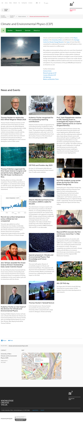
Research (19, 30)
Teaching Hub (24, 2)
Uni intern (30, 2)
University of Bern (57, 40)
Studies (10, 30)
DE (39, 2)
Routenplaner (38, 361)
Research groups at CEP (49, 73)
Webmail (15, 2)
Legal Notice (35, 410)
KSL (19, 2)
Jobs (2, 2)
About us (37, 30)
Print (11, 340)
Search (47, 3)
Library (6, 2)
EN (36, 2)
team (68, 42)
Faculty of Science (12, 16)
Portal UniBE (6, 10)
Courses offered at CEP (49, 75)
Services (27, 30)
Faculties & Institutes (3, 16)
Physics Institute (22, 16)
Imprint (42, 410)
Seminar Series (47, 71)
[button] (41, 364)
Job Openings (47, 77)
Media (10, 2)
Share (4, 340)
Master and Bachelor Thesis (51, 79)
